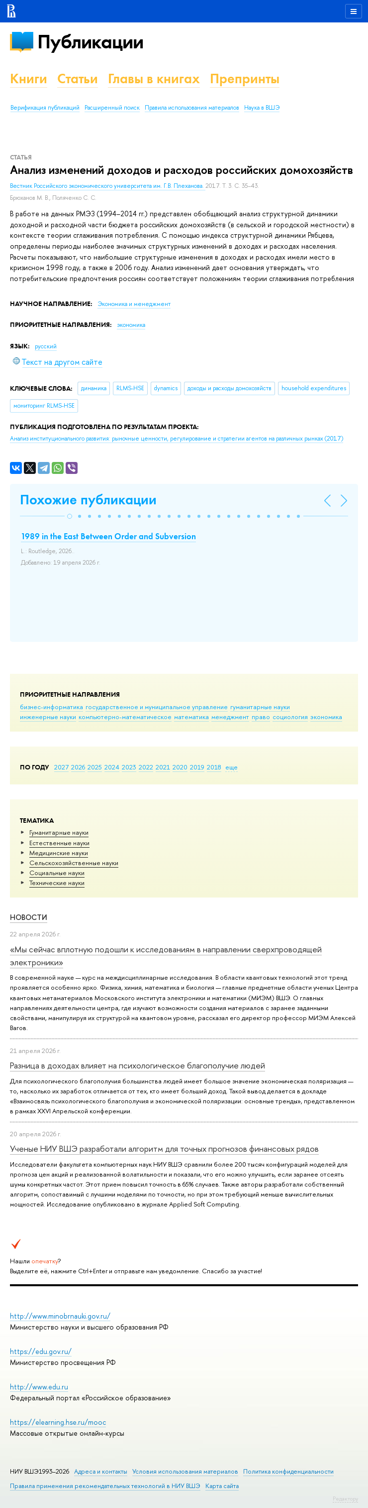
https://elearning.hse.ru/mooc (58, 1422)
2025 (95, 766)
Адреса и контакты (100, 1471)
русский (46, 346)
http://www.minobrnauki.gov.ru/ (60, 1316)
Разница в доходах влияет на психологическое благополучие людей (137, 1065)
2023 (129, 766)
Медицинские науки (58, 852)
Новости (28, 917)
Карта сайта (222, 1486)
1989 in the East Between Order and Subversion (108, 536)
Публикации (90, 41)
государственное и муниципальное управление (157, 706)
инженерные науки (48, 716)
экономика (326, 716)
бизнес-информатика (51, 706)
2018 (214, 766)
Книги (28, 78)
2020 (180, 766)
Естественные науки (59, 842)
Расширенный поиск (112, 108)
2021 (163, 766)
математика (191, 716)
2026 (78, 766)
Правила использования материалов (192, 108)
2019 (197, 766)
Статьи (77, 78)
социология (290, 716)
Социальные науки (57, 872)
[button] (70, 516)
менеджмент (230, 716)
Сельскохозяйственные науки (73, 862)
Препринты (244, 78)
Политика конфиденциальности (288, 1471)
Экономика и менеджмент (134, 304)
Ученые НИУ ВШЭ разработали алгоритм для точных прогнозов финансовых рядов (164, 1148)
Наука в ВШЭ (261, 108)
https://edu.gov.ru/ (41, 1351)
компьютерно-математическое (125, 716)
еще (231, 766)
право (261, 716)
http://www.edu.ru (39, 1386)
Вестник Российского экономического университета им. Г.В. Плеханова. (107, 186)
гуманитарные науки (260, 706)
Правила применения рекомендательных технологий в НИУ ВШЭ (105, 1486)
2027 (61, 766)
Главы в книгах (154, 78)
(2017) (176, 439)
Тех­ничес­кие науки (57, 882)
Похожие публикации (88, 499)
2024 (111, 766)
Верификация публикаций (45, 108)
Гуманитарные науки (59, 832)
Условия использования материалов (185, 1471)
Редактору (345, 1498)
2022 (146, 766)
